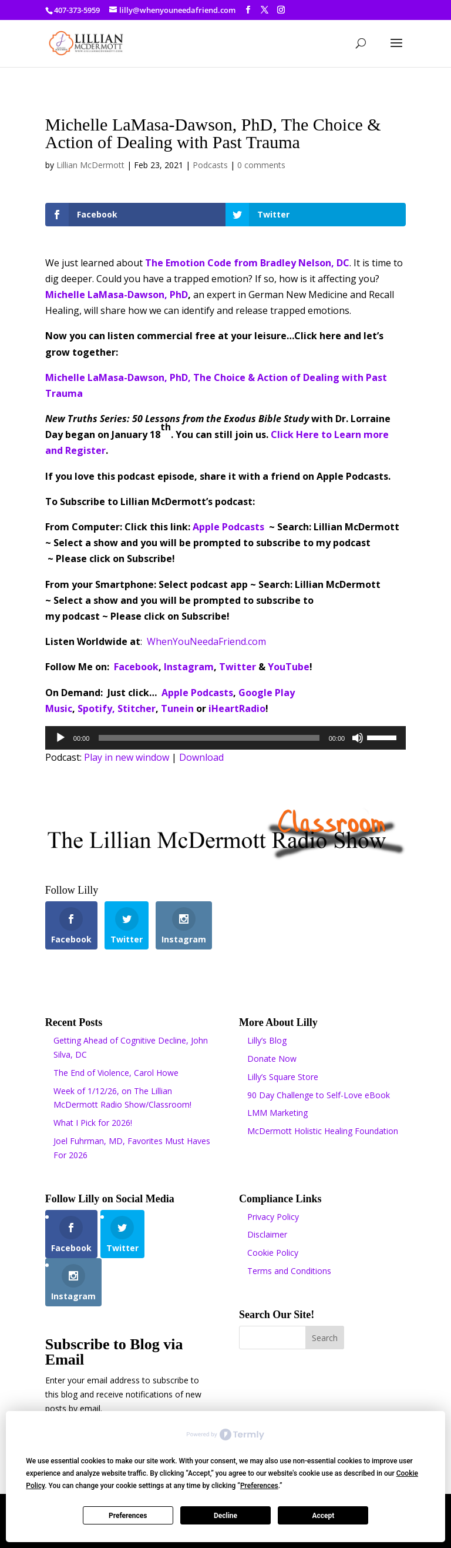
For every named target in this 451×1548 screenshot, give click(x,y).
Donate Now (272, 1058)
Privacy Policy (273, 1216)
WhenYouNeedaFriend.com (206, 641)
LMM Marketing (277, 1112)
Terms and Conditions (289, 1270)
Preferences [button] (259, 1486)
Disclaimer (267, 1234)
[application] (225, 738)
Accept (323, 1516)
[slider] (209, 738)
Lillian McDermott (90, 164)
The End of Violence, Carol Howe (116, 1072)
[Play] (60, 738)
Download (201, 757)
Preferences (128, 1516)
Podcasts (210, 164)
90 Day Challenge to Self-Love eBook (318, 1095)
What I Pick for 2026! (92, 1122)
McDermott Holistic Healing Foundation (322, 1130)
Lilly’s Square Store (282, 1076)
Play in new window (126, 757)
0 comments (261, 164)
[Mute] (358, 738)
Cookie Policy (272, 1252)
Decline (225, 1516)
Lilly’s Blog (267, 1040)
